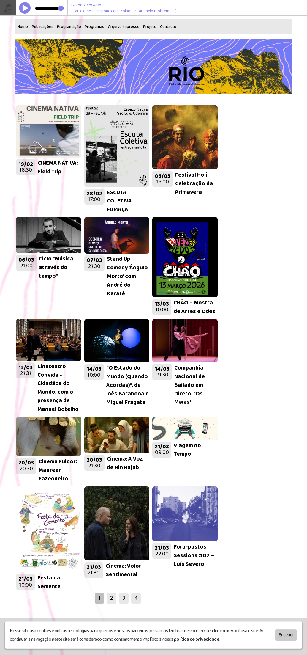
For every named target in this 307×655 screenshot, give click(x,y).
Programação (69, 26)
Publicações (42, 26)
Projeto (149, 26)
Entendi (285, 637)
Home (23, 26)
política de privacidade (196, 641)
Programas (94, 26)
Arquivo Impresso (124, 26)
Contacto (168, 26)
